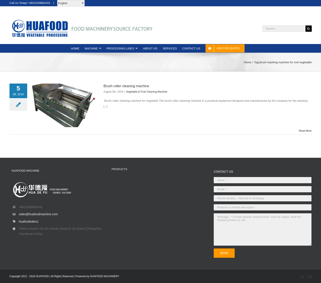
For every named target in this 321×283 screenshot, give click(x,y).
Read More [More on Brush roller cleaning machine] (305, 130)
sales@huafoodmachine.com (38, 214)
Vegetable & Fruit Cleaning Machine (146, 91)
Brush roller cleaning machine (126, 86)
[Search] (308, 28)
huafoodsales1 (28, 221)
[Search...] (283, 28)
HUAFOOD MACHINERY (104, 276)
